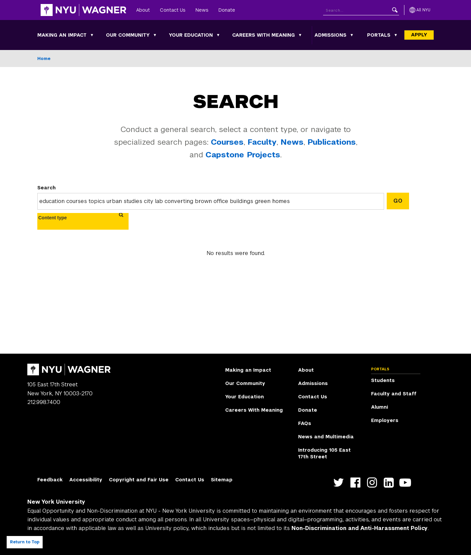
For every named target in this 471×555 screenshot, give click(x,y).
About (143, 10)
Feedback (50, 480)
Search (46, 188)
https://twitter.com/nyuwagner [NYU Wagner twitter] (340, 482)
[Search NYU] (361, 10)
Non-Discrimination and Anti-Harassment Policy (359, 528)
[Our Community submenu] (155, 35)
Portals (378, 35)
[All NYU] (419, 10)
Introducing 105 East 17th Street (324, 453)
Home (44, 58)
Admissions (330, 35)
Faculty (261, 142)
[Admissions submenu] (351, 35)
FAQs (304, 423)
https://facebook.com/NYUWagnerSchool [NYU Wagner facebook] (357, 482)
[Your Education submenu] (218, 35)
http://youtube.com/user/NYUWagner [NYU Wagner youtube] (407, 482)
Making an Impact (62, 35)
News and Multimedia (326, 437)
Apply (419, 35)
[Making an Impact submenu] (92, 35)
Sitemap (222, 480)
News (202, 10)
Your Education (191, 35)
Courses (227, 142)
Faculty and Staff (393, 394)
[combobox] (56, 218)
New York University (56, 501)
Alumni (379, 407)
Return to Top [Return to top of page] (24, 542)
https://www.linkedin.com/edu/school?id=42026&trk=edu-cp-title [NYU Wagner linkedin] (390, 482)
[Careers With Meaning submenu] (300, 35)
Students (383, 380)
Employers (384, 420)
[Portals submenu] (395, 35)
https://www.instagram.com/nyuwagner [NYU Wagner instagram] (373, 482)
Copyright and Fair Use (139, 480)
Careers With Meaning (263, 35)
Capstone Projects (243, 155)
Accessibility (85, 480)
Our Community (128, 35)
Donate (227, 10)
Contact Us (173, 10)
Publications (331, 142)
